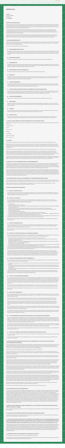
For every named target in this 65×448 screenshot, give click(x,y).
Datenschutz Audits (44, 437)
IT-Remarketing (9, 438)
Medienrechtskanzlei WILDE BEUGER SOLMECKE (22, 438)
